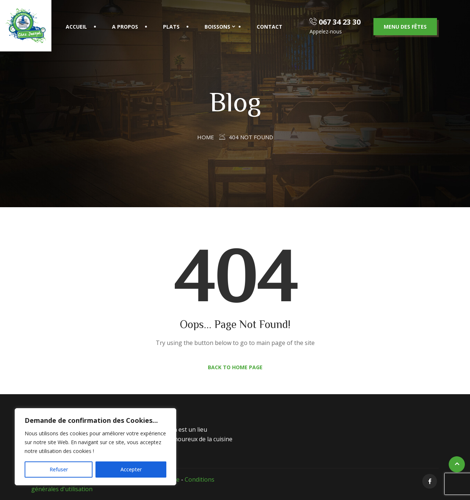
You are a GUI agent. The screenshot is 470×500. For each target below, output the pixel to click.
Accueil (76, 26)
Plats (171, 26)
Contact (269, 26)
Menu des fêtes (405, 26)
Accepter (131, 469)
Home (205, 137)
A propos (125, 26)
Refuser (59, 469)
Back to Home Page (235, 367)
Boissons (217, 26)
